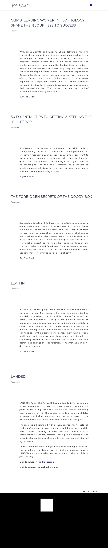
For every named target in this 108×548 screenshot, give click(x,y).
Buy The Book (27, 97)
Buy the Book (26, 176)
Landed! (18, 376)
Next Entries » (90, 491)
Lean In (18, 283)
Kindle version (46, 462)
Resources (15, 31)
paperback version (48, 467)
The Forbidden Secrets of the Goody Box (51, 197)
